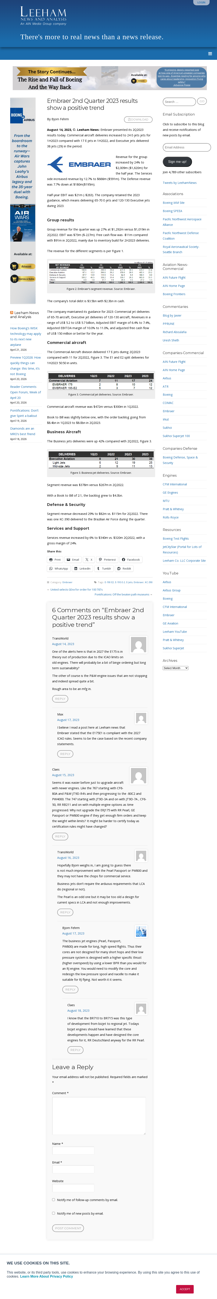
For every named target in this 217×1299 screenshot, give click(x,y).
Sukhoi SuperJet (174, 648)
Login (201, 2)
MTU (166, 501)
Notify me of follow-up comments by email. (87, 1203)
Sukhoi (167, 428)
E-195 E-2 (118, 582)
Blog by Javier (172, 315)
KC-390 (148, 582)
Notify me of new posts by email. (80, 1217)
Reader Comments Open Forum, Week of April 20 (25, 392)
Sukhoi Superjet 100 (177, 436)
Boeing (168, 394)
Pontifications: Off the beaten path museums (120, 594)
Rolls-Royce (171, 517)
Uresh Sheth (171, 340)
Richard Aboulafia (175, 332)
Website (58, 1184)
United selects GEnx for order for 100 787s (77, 589)
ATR (166, 386)
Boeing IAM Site (174, 203)
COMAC (168, 403)
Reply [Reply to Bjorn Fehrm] (70, 992)
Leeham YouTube (175, 632)
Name (57, 1147)
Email (57, 1166)
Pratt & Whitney (174, 509)
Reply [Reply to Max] (65, 754)
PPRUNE (169, 324)
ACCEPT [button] (185, 1289)
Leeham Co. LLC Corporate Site (185, 561)
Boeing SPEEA (172, 211)
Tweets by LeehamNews (180, 183)
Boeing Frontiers (174, 294)
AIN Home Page (174, 286)
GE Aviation (171, 623)
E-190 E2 (107, 582)
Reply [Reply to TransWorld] (60, 699)
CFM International (175, 484)
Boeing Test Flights (176, 538)
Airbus (167, 378)
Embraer (68, 582)
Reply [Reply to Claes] (60, 837)
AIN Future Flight (174, 277)
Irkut (166, 419)
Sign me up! (177, 161)
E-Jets (128, 582)
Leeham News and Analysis (24, 315)
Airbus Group (172, 590)
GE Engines (170, 492)
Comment (60, 1096)
